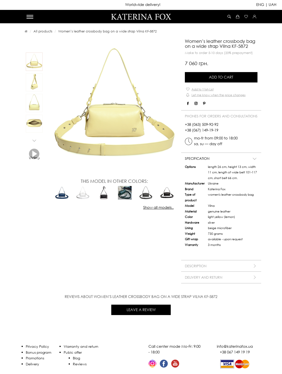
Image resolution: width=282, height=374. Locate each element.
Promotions (35, 358)
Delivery (32, 364)
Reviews (79, 364)
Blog (76, 358)
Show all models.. (158, 207)
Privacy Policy (37, 346)
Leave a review (141, 309)
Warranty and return (81, 346)
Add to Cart (221, 77)
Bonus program (38, 352)
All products (42, 31)
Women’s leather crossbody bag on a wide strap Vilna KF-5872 (107, 31)
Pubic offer (73, 352)
